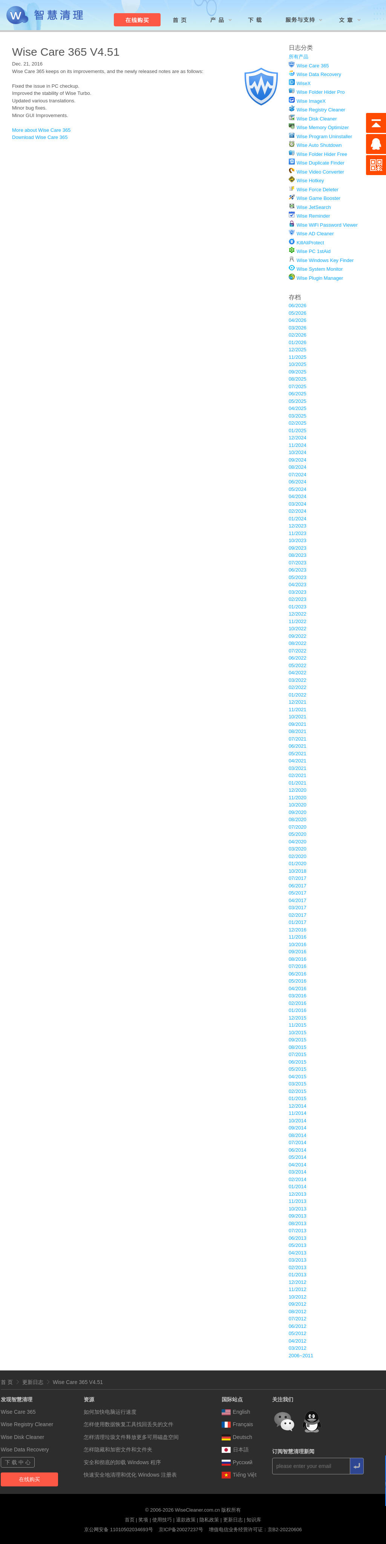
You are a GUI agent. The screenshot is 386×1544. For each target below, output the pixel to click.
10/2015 (297, 1032)
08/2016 (297, 959)
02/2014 (297, 1179)
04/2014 (297, 1165)
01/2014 (297, 1186)
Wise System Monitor (320, 269)
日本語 (235, 1449)
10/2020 (297, 805)
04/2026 (297, 320)
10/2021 (297, 716)
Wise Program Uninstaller (324, 136)
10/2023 (297, 540)
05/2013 (297, 1245)
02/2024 (297, 511)
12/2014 (297, 1106)
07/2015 (297, 1054)
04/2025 (297, 408)
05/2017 (297, 893)
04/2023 (297, 584)
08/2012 (297, 1311)
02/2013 (297, 1267)
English (236, 1412)
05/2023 (297, 577)
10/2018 (297, 871)
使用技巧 (162, 1520)
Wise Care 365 (313, 66)
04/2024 (297, 496)
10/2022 (297, 628)
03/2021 (297, 768)
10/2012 (297, 1297)
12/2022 (297, 614)
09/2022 (297, 636)
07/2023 (297, 562)
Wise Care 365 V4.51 (78, 1382)
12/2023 (297, 526)
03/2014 (297, 1172)
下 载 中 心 (18, 1462)
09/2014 (297, 1128)
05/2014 (297, 1157)
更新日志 (32, 1382)
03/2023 (297, 592)
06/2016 (297, 974)
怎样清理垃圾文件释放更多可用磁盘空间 (131, 1437)
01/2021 (297, 783)
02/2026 (297, 335)
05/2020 (297, 834)
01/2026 (297, 342)
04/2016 (297, 988)
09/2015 (297, 1040)
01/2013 (297, 1274)
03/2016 (297, 995)
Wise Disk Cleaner (317, 119)
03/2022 (297, 680)
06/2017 (297, 886)
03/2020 (297, 849)
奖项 (143, 1520)
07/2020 (297, 827)
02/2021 (297, 775)
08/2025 (297, 379)
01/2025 (297, 430)
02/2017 (297, 915)
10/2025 (297, 364)
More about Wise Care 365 (41, 130)
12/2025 (297, 349)
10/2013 (297, 1209)
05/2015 (297, 1069)
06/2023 (297, 570)
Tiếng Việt (239, 1475)
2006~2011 (301, 1355)
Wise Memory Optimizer (323, 127)
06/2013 (297, 1238)
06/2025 (297, 393)
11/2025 (297, 357)
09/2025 (297, 372)
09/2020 (297, 812)
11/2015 (297, 1025)
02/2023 (297, 599)
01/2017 (297, 922)
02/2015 (297, 1091)
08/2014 (297, 1135)
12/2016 (297, 930)
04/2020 (297, 841)
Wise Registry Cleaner (321, 110)
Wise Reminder (313, 216)
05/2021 (297, 753)
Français (237, 1424)
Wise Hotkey (310, 180)
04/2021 (297, 761)
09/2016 (297, 951)
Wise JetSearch (314, 207)
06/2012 (297, 1326)
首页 (130, 1520)
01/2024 (297, 518)
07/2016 (297, 966)
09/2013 (297, 1216)
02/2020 (297, 856)
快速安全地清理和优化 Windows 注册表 (130, 1475)
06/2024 (297, 482)
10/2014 (297, 1120)
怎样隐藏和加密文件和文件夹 (118, 1449)
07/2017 (297, 878)
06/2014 (297, 1150)
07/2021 (297, 739)
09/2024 (297, 460)
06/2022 (297, 658)
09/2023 (297, 548)
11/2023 (297, 533)
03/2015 (297, 1084)
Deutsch (237, 1437)
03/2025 (297, 416)
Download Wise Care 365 (39, 137)
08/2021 (297, 731)
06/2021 (297, 746)
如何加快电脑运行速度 (110, 1412)
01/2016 (297, 1010)
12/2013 (297, 1194)
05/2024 (297, 489)
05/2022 (297, 665)
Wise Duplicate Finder (321, 163)
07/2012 (297, 1318)
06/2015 (297, 1062)
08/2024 (297, 467)
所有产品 (298, 56)
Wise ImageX (311, 101)
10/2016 (297, 944)
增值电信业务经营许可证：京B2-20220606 (255, 1529)
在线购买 (29, 1479)
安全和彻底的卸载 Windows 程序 (122, 1462)
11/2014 (297, 1113)
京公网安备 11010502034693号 (118, 1529)
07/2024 (297, 474)
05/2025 (297, 401)
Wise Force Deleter (318, 189)
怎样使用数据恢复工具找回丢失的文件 (128, 1424)
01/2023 (297, 607)
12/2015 (297, 1018)
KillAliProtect (310, 242)
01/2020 (297, 863)
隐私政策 (209, 1520)
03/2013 (297, 1260)
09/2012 (297, 1304)
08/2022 (297, 643)
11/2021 (297, 709)
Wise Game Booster (318, 198)
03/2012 (297, 1348)
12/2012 (297, 1282)
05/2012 (297, 1333)
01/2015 (297, 1098)
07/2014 (297, 1142)
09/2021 (297, 724)
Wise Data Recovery (319, 74)
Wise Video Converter (320, 172)
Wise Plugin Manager (320, 278)
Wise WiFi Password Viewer (327, 225)
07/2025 (297, 386)
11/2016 (297, 937)
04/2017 (297, 900)
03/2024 (297, 504)
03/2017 (297, 907)
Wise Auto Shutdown (319, 145)
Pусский (237, 1462)
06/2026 (297, 305)
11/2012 (297, 1289)
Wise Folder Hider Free (322, 154)
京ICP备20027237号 (181, 1529)
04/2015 (297, 1076)
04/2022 (297, 672)
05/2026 (297, 313)
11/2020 (297, 797)
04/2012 (297, 1341)
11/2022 (297, 621)
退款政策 (186, 1520)
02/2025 (297, 423)
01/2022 (297, 695)
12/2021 (297, 702)
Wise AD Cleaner (315, 233)
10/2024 (297, 452)
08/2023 (297, 555)
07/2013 (297, 1230)
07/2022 (297, 651)
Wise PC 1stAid (314, 251)
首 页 (7, 1382)
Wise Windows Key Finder (325, 260)
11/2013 (297, 1201)
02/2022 (297, 687)
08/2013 (297, 1223)
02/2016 (297, 1003)
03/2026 (297, 328)
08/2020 (297, 819)
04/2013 (297, 1253)
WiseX (304, 83)
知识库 (254, 1520)
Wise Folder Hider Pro (321, 92)
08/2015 (297, 1047)
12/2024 (297, 437)
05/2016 (297, 981)
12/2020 (297, 790)
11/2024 (297, 445)
